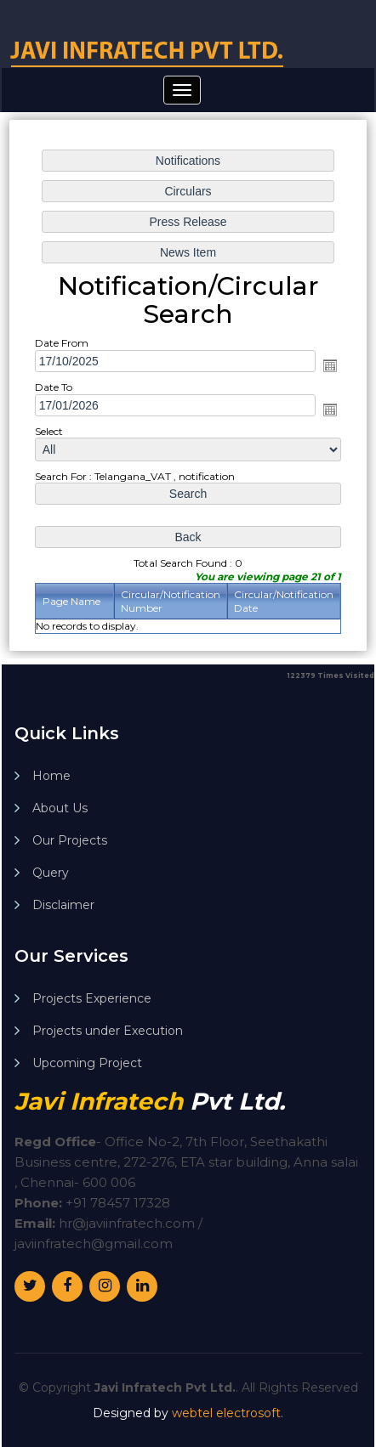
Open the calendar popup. (328, 366)
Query (50, 873)
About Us (60, 808)
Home (51, 776)
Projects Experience (91, 998)
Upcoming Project (87, 1063)
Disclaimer (63, 905)
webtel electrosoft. (227, 1413)
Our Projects (69, 840)
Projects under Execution (107, 1031)
